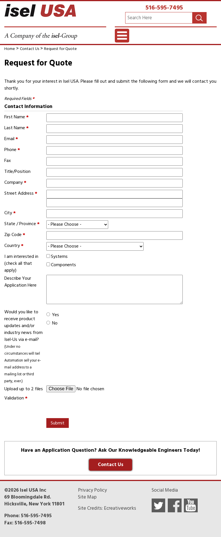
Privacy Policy (92, 490)
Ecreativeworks (120, 508)
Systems (59, 256)
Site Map (87, 497)
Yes (55, 314)
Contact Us (29, 48)
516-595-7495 (164, 7)
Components (63, 264)
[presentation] (90, 406)
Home (9, 48)
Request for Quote (60, 48)
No (55, 323)
